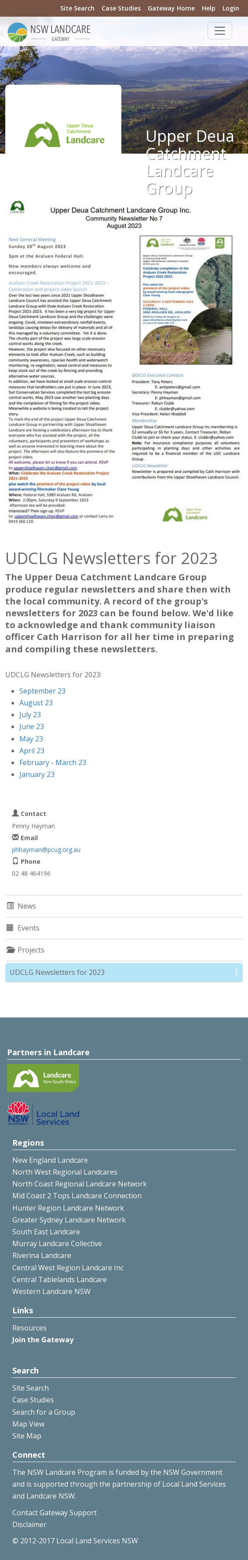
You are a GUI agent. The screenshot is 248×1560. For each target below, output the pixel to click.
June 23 (31, 726)
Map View (28, 1424)
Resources (29, 1328)
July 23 (30, 714)
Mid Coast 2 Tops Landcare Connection (77, 1196)
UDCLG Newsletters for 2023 (57, 972)
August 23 (36, 703)
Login (230, 8)
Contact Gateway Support (54, 1512)
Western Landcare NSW (51, 1291)
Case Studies (121, 8)
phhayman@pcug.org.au (46, 849)
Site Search (77, 8)
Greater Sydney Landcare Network (69, 1220)
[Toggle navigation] (220, 31)
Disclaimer (29, 1524)
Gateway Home (171, 8)
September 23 (42, 691)
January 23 (37, 774)
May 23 (31, 739)
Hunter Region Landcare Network (68, 1208)
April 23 (31, 750)
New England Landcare (50, 1160)
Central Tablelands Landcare (59, 1279)
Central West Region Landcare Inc (68, 1267)
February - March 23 (52, 762)
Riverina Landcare (41, 1255)
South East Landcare (46, 1231)
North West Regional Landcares (64, 1172)
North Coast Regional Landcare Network (79, 1184)
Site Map (26, 1436)
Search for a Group (43, 1412)
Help (208, 8)
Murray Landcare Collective (57, 1243)
